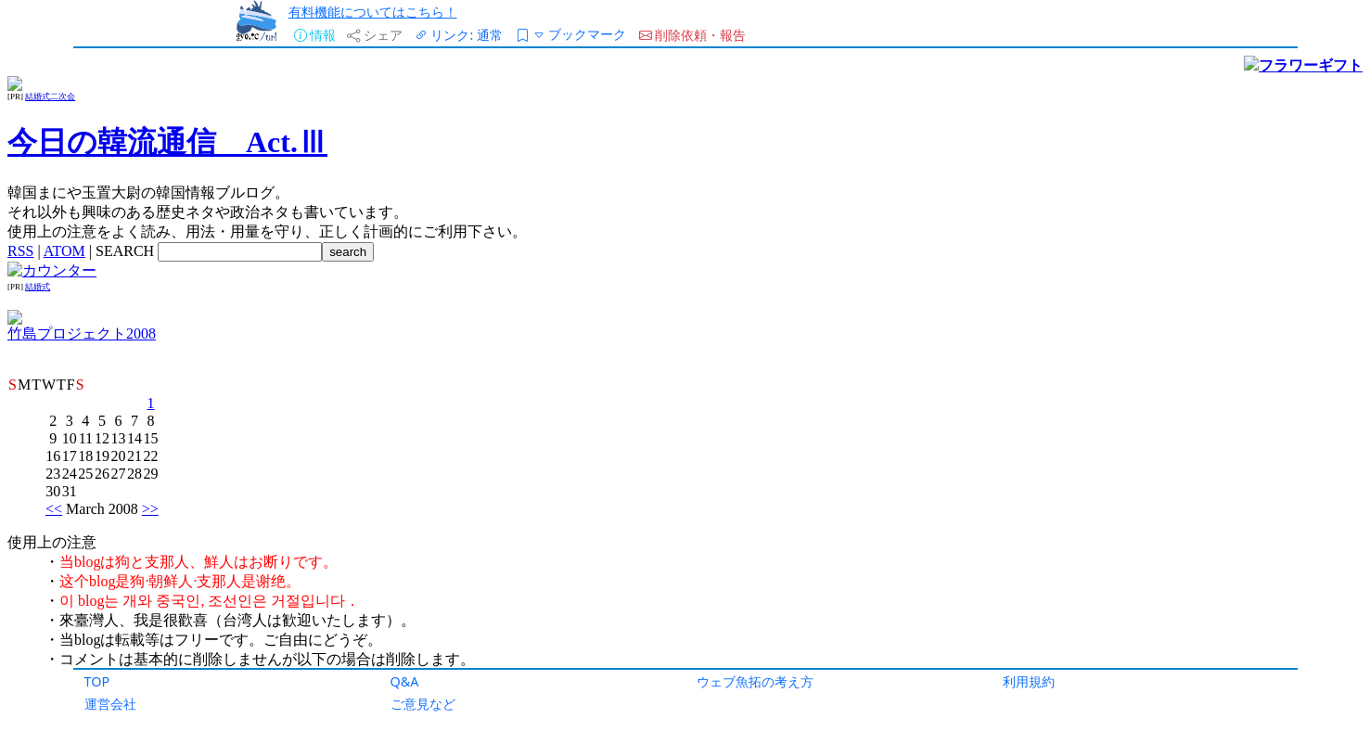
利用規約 (1029, 681)
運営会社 (110, 703)
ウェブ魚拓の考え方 (755, 681)
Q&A (405, 681)
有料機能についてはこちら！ (372, 11)
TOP (97, 681)
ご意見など (423, 703)
